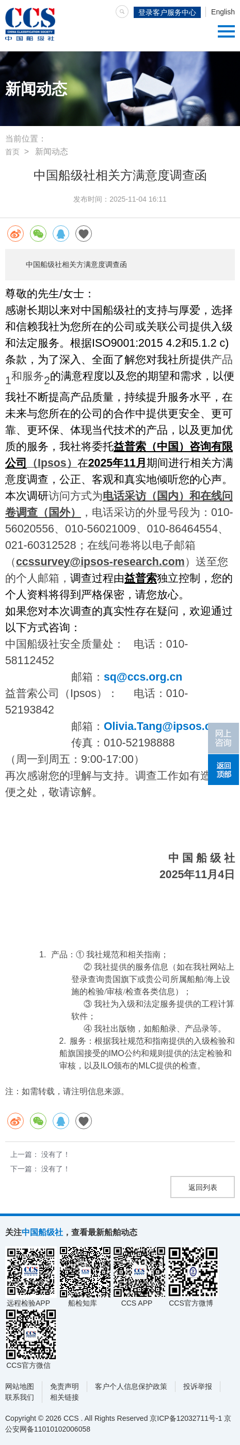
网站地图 (19, 1386)
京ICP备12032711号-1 (186, 1418)
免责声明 (64, 1386)
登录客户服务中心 (167, 12)
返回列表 (202, 1187)
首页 (12, 152)
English (223, 12)
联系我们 (19, 1397)
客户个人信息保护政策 (131, 1386)
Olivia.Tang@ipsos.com (166, 726)
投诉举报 (197, 1386)
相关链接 (64, 1397)
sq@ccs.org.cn (143, 677)
